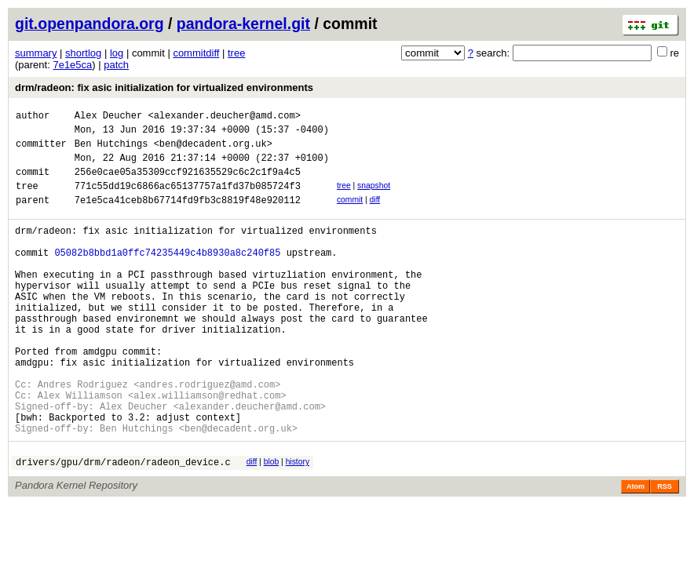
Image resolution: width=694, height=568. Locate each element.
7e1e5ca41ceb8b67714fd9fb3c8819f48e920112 (188, 216)
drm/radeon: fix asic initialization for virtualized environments (164, 87)
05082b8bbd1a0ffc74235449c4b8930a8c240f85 (167, 275)
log (116, 53)
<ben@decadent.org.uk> (213, 150)
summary (36, 53)
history (297, 523)
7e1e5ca (72, 65)
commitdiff (196, 53)
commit (350, 213)
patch (116, 65)
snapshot (373, 197)
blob (271, 523)
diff (375, 213)
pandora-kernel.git (243, 23)
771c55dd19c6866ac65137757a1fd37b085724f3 (188, 199)
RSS (664, 550)
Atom (635, 550)
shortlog (83, 53)
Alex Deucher (108, 117)
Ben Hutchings (111, 150)
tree (236, 53)
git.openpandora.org (89, 23)
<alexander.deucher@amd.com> (224, 117)
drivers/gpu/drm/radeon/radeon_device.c (123, 525)
